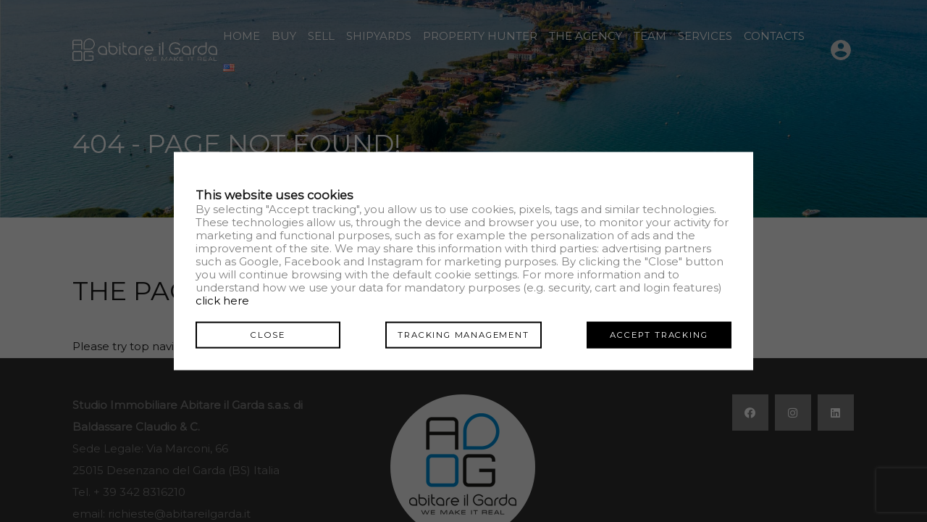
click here (222, 300)
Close (268, 334)
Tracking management (463, 334)
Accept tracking (659, 334)
